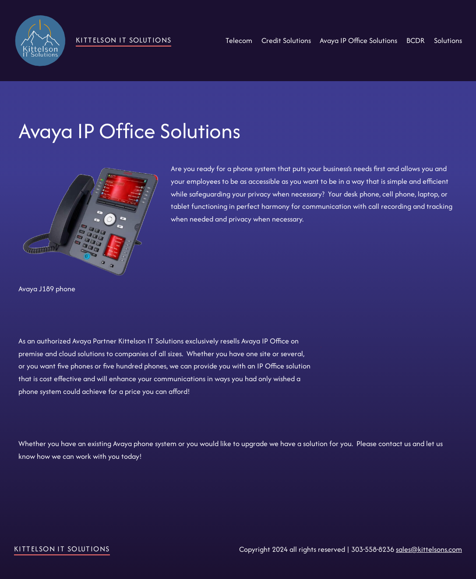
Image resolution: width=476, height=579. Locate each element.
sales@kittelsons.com (429, 549)
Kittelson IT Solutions (124, 40)
